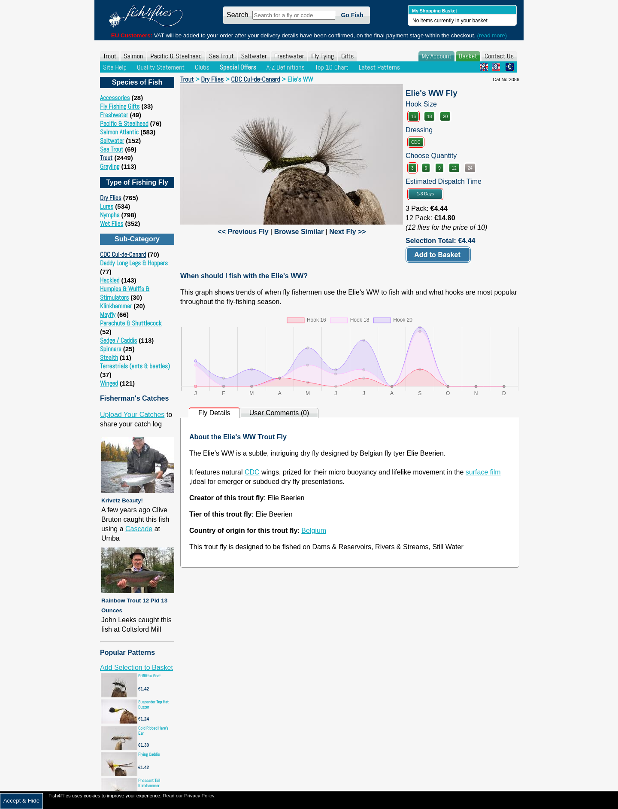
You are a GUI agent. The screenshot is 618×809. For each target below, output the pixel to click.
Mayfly (107, 314)
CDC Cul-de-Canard (123, 254)
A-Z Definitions (286, 67)
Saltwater (254, 56)
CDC (416, 142)
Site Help (115, 67)
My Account (436, 56)
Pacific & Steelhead (176, 56)
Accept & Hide (21, 800)
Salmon (133, 56)
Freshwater (289, 56)
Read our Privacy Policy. (189, 795)
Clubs (202, 67)
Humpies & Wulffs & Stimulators (124, 293)
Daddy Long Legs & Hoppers (134, 263)
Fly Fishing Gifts (119, 106)
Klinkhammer (116, 306)
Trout (109, 56)
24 (470, 168)
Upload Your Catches (132, 414)
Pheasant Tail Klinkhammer (149, 783)
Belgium (313, 530)
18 (429, 116)
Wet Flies (111, 223)
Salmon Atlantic (119, 132)
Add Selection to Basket (136, 667)
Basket (468, 56)
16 (413, 116)
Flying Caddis (149, 754)
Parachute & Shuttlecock (130, 323)
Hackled (109, 280)
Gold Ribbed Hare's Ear (153, 730)
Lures (106, 206)
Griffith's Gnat (149, 675)
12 (454, 168)
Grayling (109, 166)
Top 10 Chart (331, 67)
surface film (483, 472)
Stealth (109, 357)
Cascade (138, 528)
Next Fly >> (347, 231)
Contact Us (499, 56)
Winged (109, 383)
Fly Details (214, 413)
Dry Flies (110, 198)
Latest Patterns (379, 67)
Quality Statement (161, 67)
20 (445, 116)
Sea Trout (221, 56)
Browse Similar (299, 231)
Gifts (347, 56)
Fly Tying (322, 56)
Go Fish (352, 15)
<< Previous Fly (243, 231)
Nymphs (109, 215)
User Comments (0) (279, 413)
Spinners (110, 349)
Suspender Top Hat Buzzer (153, 704)
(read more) (492, 35)
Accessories (115, 98)
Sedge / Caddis (118, 340)
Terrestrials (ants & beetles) (135, 366)
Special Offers (238, 67)
